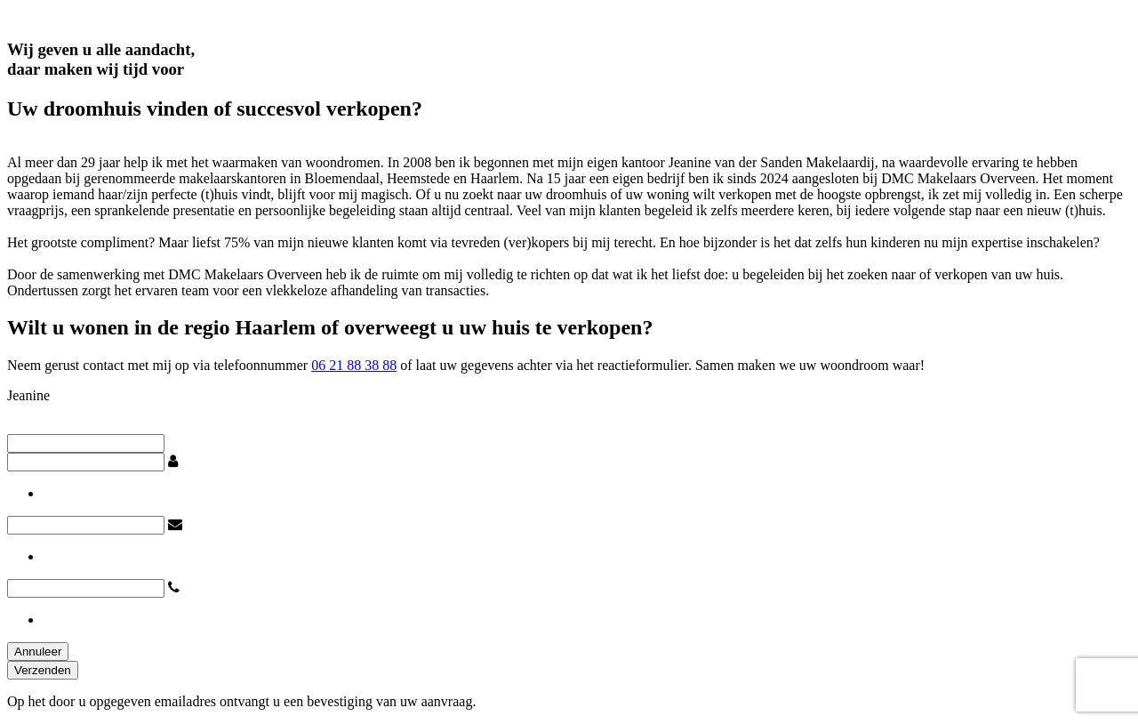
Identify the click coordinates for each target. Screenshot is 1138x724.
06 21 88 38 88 (354, 365)
